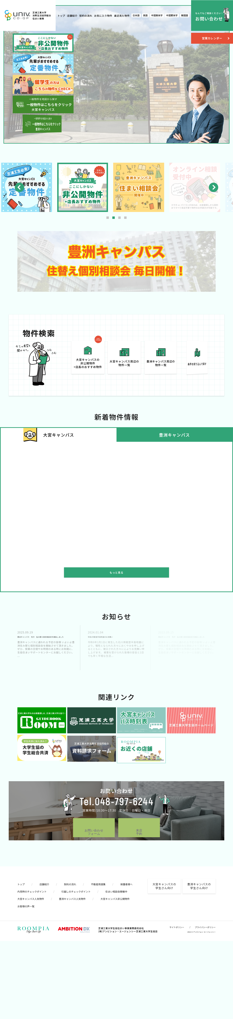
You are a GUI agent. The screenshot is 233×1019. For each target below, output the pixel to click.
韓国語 (184, 15)
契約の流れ (85, 15)
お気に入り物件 (103, 15)
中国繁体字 (172, 15)
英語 (145, 15)
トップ (61, 15)
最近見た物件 (122, 15)
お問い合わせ (209, 17)
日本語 (136, 15)
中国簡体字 (157, 15)
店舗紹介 (72, 15)
